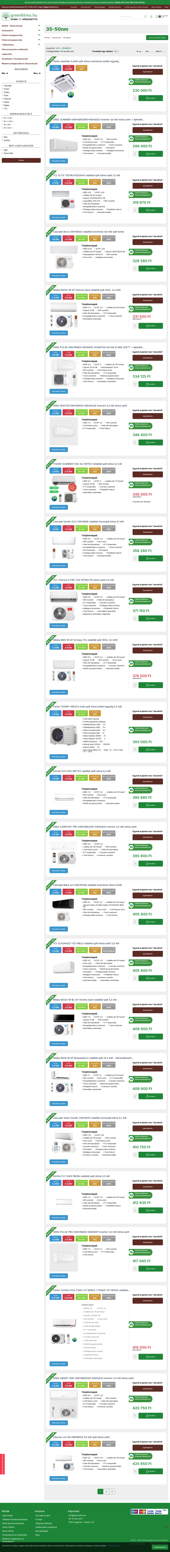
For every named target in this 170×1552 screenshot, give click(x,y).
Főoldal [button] (74, 7)
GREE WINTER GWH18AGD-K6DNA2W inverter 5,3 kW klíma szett (90, 405)
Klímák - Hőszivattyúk (12, 26)
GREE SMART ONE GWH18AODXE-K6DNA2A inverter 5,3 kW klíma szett (93, 1378)
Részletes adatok (58, 105)
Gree (6, 95)
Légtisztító (7, 54)
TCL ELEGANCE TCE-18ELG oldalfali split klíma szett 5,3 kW (86, 943)
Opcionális (8, 153)
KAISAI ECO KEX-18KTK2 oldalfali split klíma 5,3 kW (82, 771)
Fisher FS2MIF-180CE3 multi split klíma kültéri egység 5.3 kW (87, 706)
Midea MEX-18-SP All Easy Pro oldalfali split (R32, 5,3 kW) (85, 640)
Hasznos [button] (40, 1511)
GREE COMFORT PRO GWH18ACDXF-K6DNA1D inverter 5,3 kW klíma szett (95, 826)
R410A (7, 140)
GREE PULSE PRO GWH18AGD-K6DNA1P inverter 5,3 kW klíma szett (91, 1232)
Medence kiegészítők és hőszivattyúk (19, 63)
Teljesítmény (8, 45)
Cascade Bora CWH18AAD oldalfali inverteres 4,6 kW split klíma (88, 231)
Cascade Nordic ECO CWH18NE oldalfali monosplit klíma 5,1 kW (88, 521)
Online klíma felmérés (2, 1464)
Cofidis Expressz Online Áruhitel (136, 7)
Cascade (7, 85)
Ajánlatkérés (148, 72)
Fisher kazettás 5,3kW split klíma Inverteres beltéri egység (86, 61)
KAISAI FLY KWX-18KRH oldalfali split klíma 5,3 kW (81, 1176)
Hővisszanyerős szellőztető (15, 49)
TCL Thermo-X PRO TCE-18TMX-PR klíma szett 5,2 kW (83, 580)
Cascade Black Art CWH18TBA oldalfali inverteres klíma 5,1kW (87, 885)
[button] (151, 16)
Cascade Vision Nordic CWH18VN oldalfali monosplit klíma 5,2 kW (90, 1118)
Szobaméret (7, 30)
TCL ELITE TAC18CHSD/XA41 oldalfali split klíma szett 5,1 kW (86, 175)
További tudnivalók (113, 1546)
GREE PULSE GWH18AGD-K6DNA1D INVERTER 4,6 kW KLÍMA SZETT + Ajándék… (98, 347)
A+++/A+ (8, 118)
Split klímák (7, 1515)
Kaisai (6, 102)
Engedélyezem (160, 1547)
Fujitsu (7, 92)
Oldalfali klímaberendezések (14, 1519)
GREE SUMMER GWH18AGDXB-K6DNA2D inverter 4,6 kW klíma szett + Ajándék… (99, 119)
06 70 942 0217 (75, 1519)
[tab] (16, 1511)
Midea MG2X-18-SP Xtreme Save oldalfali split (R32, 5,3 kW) (87, 290)
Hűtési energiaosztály (12, 35)
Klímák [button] (5, 1511)
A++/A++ (8, 128)
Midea (6, 105)
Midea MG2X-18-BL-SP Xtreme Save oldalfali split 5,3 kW (85, 999)
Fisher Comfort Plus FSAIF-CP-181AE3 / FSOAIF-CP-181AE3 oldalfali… (91, 1290)
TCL (6, 108)
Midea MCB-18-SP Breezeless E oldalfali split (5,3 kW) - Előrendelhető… (93, 1058)
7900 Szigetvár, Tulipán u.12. (81, 1522)
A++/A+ (7, 124)
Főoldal (47, 38)
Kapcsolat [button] (73, 1511)
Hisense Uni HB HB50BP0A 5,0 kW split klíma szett (81, 1437)
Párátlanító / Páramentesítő (15, 59)
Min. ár (5, 73)
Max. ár (37, 73)
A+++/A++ (9, 121)
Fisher (6, 89)
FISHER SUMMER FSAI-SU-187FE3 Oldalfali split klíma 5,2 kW (87, 463)
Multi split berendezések (13, 1523)
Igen (6, 150)
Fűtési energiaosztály (12, 40)
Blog (166, 7)
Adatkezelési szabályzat (46, 1527)
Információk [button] (86, 7)
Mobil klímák (8, 1531)
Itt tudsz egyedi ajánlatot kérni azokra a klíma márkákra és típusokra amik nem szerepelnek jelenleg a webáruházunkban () (85, 2)
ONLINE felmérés (115, 7)
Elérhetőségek (100, 7)
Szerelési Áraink (42, 1515)
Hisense (7, 99)
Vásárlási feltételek (43, 1523)
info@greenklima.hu (77, 1515)
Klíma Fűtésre (157, 7)
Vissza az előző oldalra (157, 38)
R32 (5, 137)
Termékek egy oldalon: (102, 51)
